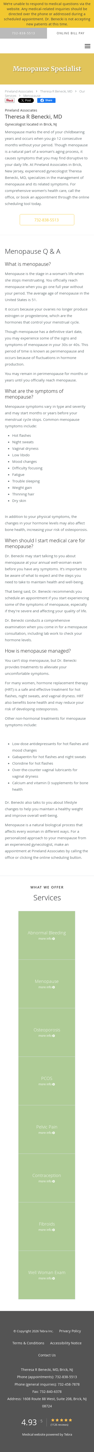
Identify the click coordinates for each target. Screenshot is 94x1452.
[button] (47, 219)
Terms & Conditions (28, 1343)
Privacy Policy (70, 1331)
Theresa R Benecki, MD (56, 91)
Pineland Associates (19, 91)
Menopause (31, 95)
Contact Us (47, 1355)
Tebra (68, 1434)
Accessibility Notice (66, 1343)
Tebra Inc (46, 1331)
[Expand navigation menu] (87, 46)
